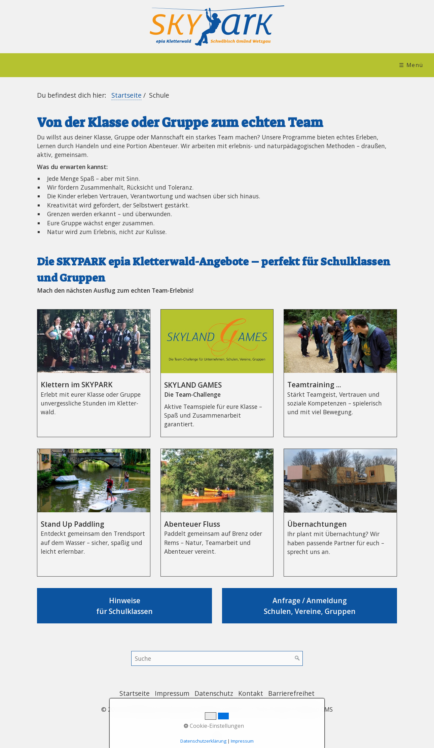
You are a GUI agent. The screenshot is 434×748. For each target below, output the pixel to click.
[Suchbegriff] (217, 658)
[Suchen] (297, 658)
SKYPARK (83, 65)
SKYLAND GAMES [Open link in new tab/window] (217, 373)
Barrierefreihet (291, 693)
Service (296, 65)
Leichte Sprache (359, 65)
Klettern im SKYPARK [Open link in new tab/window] (93, 373)
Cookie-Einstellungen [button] (214, 725)
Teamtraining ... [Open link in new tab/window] (340, 373)
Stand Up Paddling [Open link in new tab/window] (93, 512)
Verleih (246, 65)
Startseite (27, 65)
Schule (198, 65)
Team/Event (142, 65)
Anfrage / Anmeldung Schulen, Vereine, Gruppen (309, 605)
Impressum (172, 693)
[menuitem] (29, 65)
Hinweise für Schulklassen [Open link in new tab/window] (124, 605)
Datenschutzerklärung (203, 741)
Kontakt (250, 693)
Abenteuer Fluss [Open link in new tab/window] (217, 512)
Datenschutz (213, 693)
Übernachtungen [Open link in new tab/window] (340, 512)
